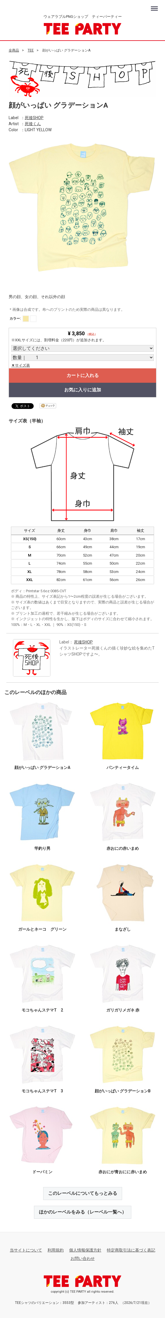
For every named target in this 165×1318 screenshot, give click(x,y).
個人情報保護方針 (85, 1250)
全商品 (14, 50)
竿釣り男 (42, 848)
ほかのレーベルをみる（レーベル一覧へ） (82, 1212)
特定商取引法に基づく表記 (131, 1250)
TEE (31, 50)
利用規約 (56, 1250)
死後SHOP (34, 117)
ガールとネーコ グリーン (42, 929)
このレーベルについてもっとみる (82, 1193)
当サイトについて (26, 1250)
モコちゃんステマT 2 (42, 1010)
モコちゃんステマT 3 (42, 1091)
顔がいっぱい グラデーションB (123, 1091)
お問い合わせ (83, 1258)
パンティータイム (123, 767)
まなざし (123, 929)
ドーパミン (42, 1172)
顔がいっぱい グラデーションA (42, 767)
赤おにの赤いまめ (123, 848)
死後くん (33, 123)
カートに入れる (83, 375)
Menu (155, 6)
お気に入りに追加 (82, 389)
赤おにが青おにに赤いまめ (122, 1172)
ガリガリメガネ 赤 (122, 1010)
